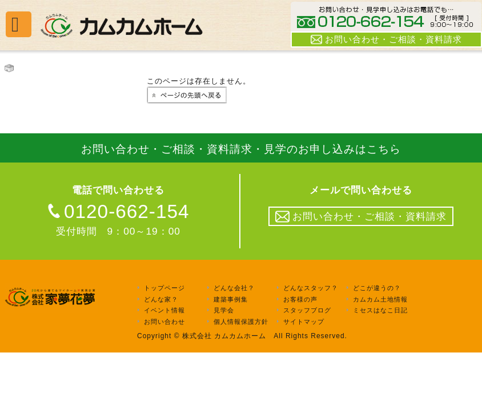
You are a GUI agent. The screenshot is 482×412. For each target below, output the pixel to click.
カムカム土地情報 (380, 299)
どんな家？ (161, 299)
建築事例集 (231, 299)
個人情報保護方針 (241, 321)
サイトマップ (303, 321)
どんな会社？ (234, 287)
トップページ (164, 287)
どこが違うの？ (377, 287)
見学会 (224, 310)
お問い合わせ (164, 321)
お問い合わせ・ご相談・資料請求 (386, 39)
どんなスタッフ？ (310, 287)
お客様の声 (300, 299)
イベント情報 (164, 310)
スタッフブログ (307, 310)
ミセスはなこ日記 (380, 310)
